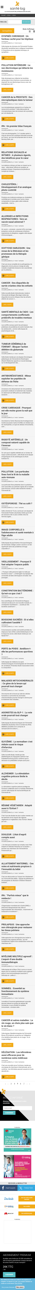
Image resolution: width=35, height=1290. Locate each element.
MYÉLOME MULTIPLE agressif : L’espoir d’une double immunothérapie (17, 959)
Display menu (2, 7)
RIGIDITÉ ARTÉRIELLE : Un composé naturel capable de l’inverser (15, 442)
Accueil (3, 15)
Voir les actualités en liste (30, 31)
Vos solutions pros (26, 1213)
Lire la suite (10, 58)
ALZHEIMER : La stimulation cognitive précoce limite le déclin (15, 776)
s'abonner (9, 1274)
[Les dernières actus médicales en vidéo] (17, 1243)
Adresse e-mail (8, 1105)
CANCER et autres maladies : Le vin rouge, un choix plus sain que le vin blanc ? (17, 1023)
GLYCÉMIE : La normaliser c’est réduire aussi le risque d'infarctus (16, 744)
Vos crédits (26, 1206)
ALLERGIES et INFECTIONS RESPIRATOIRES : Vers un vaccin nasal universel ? (14, 219)
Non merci (20, 1287)
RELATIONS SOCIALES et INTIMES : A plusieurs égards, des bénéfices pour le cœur (16, 155)
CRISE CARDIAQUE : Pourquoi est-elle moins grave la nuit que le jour (16, 410)
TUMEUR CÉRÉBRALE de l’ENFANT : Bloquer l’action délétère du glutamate (14, 347)
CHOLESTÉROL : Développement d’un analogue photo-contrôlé (16, 187)
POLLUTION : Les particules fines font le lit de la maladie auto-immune (15, 474)
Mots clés (3, 22)
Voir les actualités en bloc (34, 31)
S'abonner (9, 1113)
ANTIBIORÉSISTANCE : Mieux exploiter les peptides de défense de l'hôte (16, 378)
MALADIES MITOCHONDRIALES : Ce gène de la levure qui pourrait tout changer (17, 683)
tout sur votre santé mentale (26, 1198)
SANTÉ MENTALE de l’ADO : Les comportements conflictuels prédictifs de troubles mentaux (17, 315)
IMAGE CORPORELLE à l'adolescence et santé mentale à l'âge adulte (17, 532)
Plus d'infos (18, 1283)
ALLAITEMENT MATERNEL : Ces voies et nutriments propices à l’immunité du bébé (17, 866)
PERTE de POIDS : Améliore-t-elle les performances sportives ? (17, 651)
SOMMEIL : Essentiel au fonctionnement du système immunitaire (15, 991)
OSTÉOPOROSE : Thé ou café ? (16, 503)
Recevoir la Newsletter (17, 1183)
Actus (8, 15)
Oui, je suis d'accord (8, 1287)
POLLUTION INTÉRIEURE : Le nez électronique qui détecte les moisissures (17, 68)
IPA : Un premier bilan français (16, 126)
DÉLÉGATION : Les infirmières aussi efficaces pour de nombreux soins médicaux (16, 1055)
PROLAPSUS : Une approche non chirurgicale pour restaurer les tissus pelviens (16, 927)
